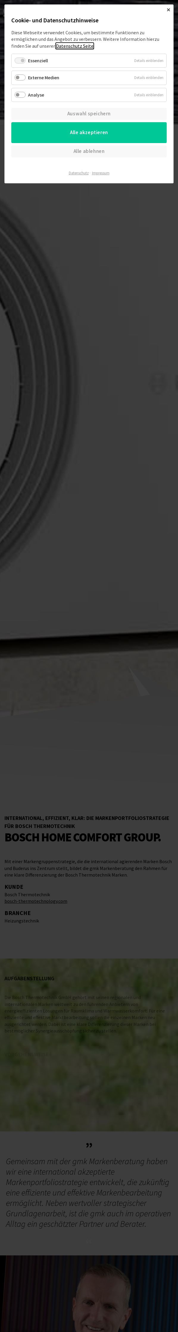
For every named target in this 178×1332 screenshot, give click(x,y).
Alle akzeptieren (89, 132)
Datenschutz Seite (74, 46)
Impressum (101, 173)
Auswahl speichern (89, 113)
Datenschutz (79, 173)
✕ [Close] (168, 10)
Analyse (36, 95)
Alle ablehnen (89, 151)
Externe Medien (43, 77)
